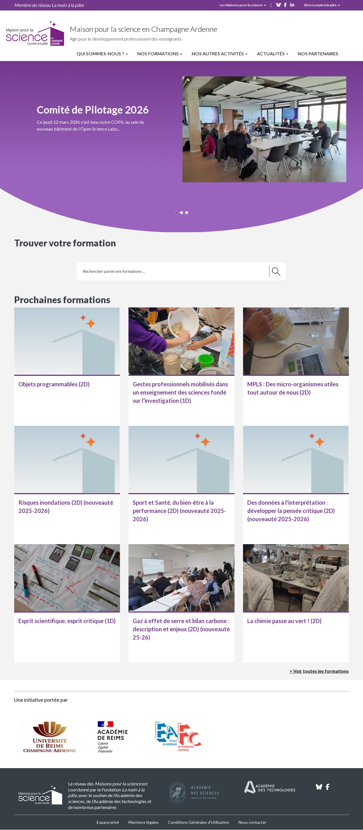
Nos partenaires (318, 53)
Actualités (272, 53)
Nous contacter (252, 822)
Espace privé (108, 822)
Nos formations (159, 53)
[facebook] (285, 4)
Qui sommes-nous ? (102, 53)
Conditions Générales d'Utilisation (198, 822)
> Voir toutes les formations (319, 671)
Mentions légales (143, 822)
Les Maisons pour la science (243, 5)
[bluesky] (278, 4)
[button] (181, 128)
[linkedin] (292, 4)
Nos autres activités (220, 53)
